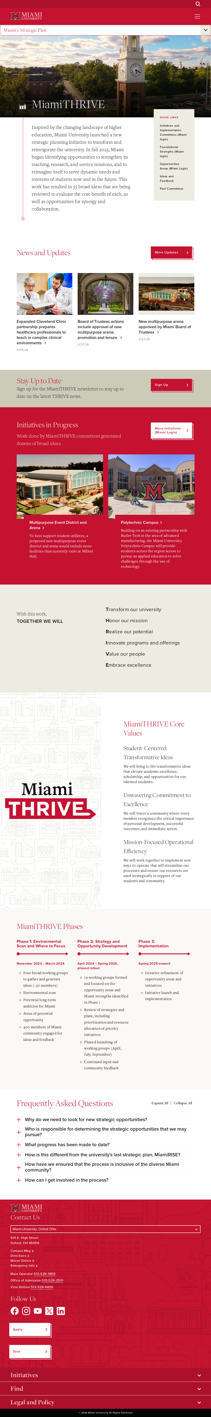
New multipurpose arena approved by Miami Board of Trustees (165, 327)
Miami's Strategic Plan (25, 30)
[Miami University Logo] (26, 16)
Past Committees (172, 188)
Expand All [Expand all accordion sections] (159, 1103)
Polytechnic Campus (139, 522)
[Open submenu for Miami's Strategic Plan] (205, 30)
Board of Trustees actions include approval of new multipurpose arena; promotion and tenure (101, 329)
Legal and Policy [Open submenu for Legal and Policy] (32, 1402)
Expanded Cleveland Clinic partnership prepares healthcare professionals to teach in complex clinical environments (41, 332)
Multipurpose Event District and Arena (58, 525)
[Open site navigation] (197, 16)
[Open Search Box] (198, 4)
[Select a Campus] (105, 1229)
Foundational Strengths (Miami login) (172, 151)
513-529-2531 (52, 1280)
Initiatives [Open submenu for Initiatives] (24, 1375)
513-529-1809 (44, 1274)
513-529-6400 (42, 1287)
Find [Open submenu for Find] (17, 1388)
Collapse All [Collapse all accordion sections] (183, 1103)
